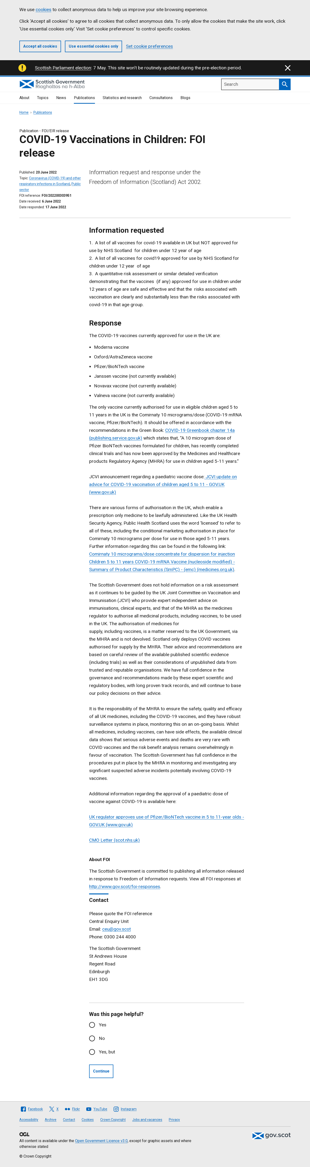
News (61, 97)
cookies (43, 9)
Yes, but (107, 1052)
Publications (84, 97)
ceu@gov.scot (116, 929)
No (102, 1038)
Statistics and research (122, 97)
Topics (42, 97)
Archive (50, 1120)
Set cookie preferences (149, 46)
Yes (102, 1025)
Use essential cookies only (93, 46)
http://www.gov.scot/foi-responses (124, 886)
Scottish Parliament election (63, 68)
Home (24, 112)
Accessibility (28, 1120)
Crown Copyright (113, 1120)
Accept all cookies (40, 46)
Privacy (174, 1120)
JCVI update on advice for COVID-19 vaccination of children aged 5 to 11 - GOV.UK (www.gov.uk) (163, 484)
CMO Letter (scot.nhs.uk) (114, 840)
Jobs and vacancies (147, 1120)
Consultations (161, 97)
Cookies (88, 1120)
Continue (101, 1071)
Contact (69, 1120)
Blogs (185, 97)
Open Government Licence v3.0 (101, 1140)
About (24, 97)
